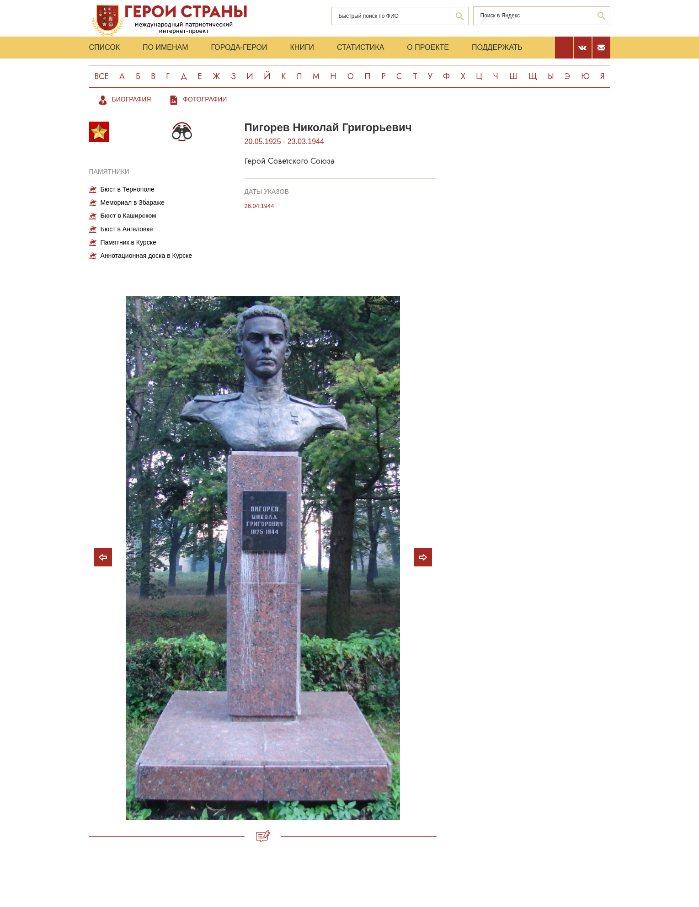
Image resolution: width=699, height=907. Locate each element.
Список (104, 47)
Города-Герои (239, 47)
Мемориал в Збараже (133, 202)
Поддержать (497, 47)
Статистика (360, 47)
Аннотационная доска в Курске (146, 255)
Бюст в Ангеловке (127, 229)
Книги (302, 47)
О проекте (428, 47)
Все (101, 76)
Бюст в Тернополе (128, 189)
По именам (165, 47)
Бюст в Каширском (128, 215)
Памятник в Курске (128, 242)
